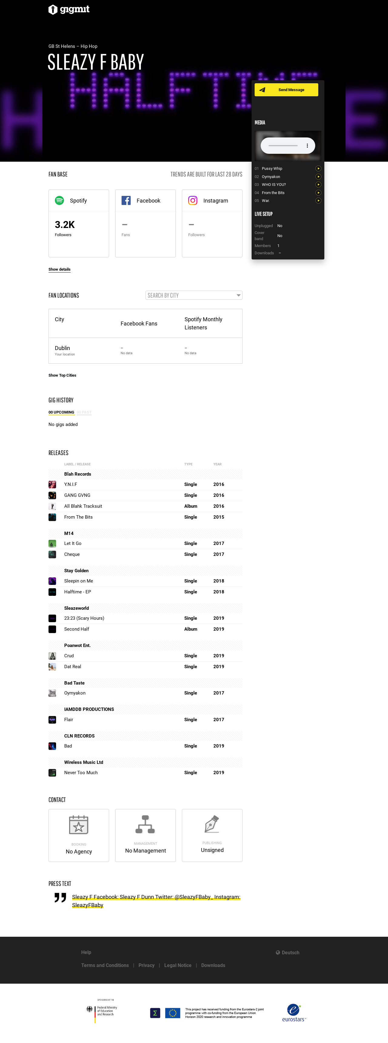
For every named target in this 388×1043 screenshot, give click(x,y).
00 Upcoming (61, 412)
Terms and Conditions (105, 965)
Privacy (147, 965)
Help (86, 952)
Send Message (292, 89)
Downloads (213, 965)
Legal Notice (178, 965)
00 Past (84, 412)
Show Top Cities (62, 375)
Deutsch (290, 953)
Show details (59, 269)
